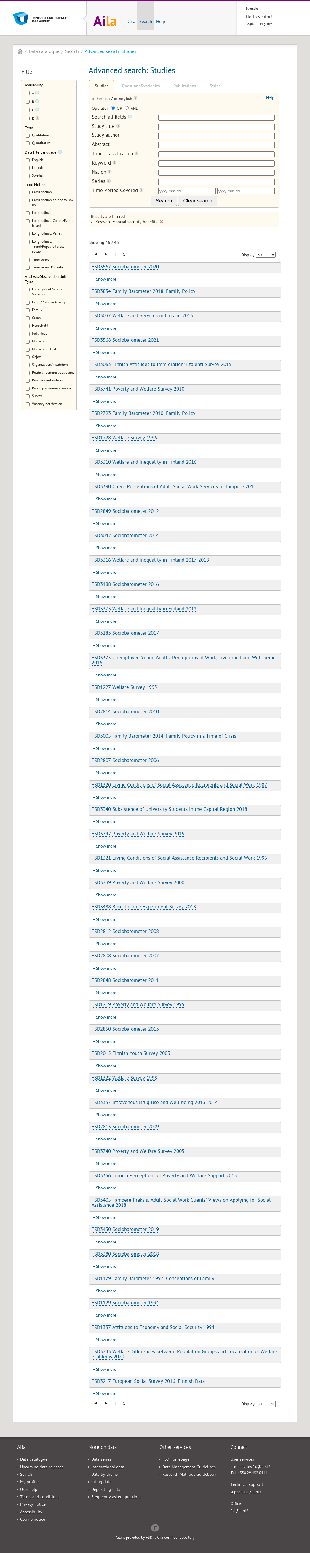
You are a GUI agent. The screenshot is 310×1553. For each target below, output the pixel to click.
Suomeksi (252, 9)
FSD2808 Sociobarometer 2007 (125, 956)
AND (131, 109)
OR (117, 109)
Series (215, 86)
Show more (106, 279)
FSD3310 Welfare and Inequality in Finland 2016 (144, 463)
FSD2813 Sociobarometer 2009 (125, 1127)
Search (145, 22)
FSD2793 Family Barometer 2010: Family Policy (143, 414)
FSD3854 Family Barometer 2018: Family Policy (143, 292)
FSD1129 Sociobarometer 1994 (125, 1303)
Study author (105, 135)
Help (160, 22)
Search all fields (112, 117)
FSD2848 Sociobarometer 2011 (125, 981)
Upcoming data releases (41, 1467)
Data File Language (40, 153)
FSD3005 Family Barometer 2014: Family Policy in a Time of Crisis (164, 737)
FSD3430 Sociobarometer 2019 (125, 1230)
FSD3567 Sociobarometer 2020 (125, 267)
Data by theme (104, 1475)
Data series (101, 1459)
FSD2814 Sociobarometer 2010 (125, 712)
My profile (29, 1482)
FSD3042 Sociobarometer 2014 (125, 536)
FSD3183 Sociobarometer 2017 (125, 634)
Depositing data (105, 1490)
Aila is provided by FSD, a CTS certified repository (155, 1538)
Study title (106, 127)
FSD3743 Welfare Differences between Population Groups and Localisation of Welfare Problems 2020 (184, 1354)
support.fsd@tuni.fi (246, 1492)
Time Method (36, 185)
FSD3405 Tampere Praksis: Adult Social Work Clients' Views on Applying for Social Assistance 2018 (181, 1203)
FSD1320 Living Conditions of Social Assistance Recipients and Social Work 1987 (179, 786)
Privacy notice (33, 1504)
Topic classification (115, 154)
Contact (239, 1448)
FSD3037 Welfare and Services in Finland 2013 (142, 316)
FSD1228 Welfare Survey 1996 (124, 439)
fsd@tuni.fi (240, 1511)
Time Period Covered (117, 191)
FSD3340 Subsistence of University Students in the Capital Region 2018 (169, 810)
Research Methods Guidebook (189, 1475)
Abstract (101, 145)
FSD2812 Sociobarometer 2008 (125, 932)
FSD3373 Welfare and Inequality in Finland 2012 (144, 610)
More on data (102, 1448)
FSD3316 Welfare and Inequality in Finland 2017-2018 (150, 561)
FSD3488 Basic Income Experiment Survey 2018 (144, 908)
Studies (101, 86)
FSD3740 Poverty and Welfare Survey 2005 (138, 1152)
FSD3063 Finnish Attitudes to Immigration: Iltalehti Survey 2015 (161, 365)
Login (250, 24)
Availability (34, 85)
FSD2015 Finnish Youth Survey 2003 (131, 1054)
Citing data (101, 1482)
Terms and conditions (40, 1497)
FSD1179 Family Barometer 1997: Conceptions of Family (153, 1279)
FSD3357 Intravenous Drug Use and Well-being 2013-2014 (155, 1103)
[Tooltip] (37, 94)
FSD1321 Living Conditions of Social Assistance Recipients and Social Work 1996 (179, 859)
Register (266, 24)
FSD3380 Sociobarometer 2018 (125, 1255)
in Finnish (101, 99)
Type (29, 128)
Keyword (104, 163)
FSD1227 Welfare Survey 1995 (124, 688)
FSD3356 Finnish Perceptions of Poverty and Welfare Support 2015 (164, 1176)
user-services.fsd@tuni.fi (251, 1467)
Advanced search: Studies (110, 52)
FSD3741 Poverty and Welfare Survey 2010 (138, 390)
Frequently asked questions (116, 1497)
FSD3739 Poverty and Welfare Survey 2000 (138, 883)
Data (131, 22)
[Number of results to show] (266, 255)
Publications (184, 86)
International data (107, 1467)
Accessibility (31, 1512)
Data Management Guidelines (189, 1467)
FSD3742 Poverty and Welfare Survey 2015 (138, 834)
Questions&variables (141, 86)
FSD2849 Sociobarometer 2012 (125, 512)
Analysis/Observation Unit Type (45, 279)
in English (123, 99)
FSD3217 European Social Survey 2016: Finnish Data (148, 1382)
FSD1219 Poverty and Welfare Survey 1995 (138, 1005)
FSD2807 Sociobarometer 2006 (125, 761)
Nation (102, 172)
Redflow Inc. (155, 1527)
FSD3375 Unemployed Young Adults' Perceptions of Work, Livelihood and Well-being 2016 (184, 660)
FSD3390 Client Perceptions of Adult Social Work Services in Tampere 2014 (174, 487)
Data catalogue (44, 52)
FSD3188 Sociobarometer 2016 (125, 585)
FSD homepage (175, 1459)
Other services (175, 1448)
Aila (20, 51)
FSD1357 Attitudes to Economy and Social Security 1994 (153, 1328)
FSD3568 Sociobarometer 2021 (125, 341)
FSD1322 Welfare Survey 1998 (124, 1079)
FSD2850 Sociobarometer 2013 (125, 1030)
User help (28, 1490)
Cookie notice (32, 1520)
